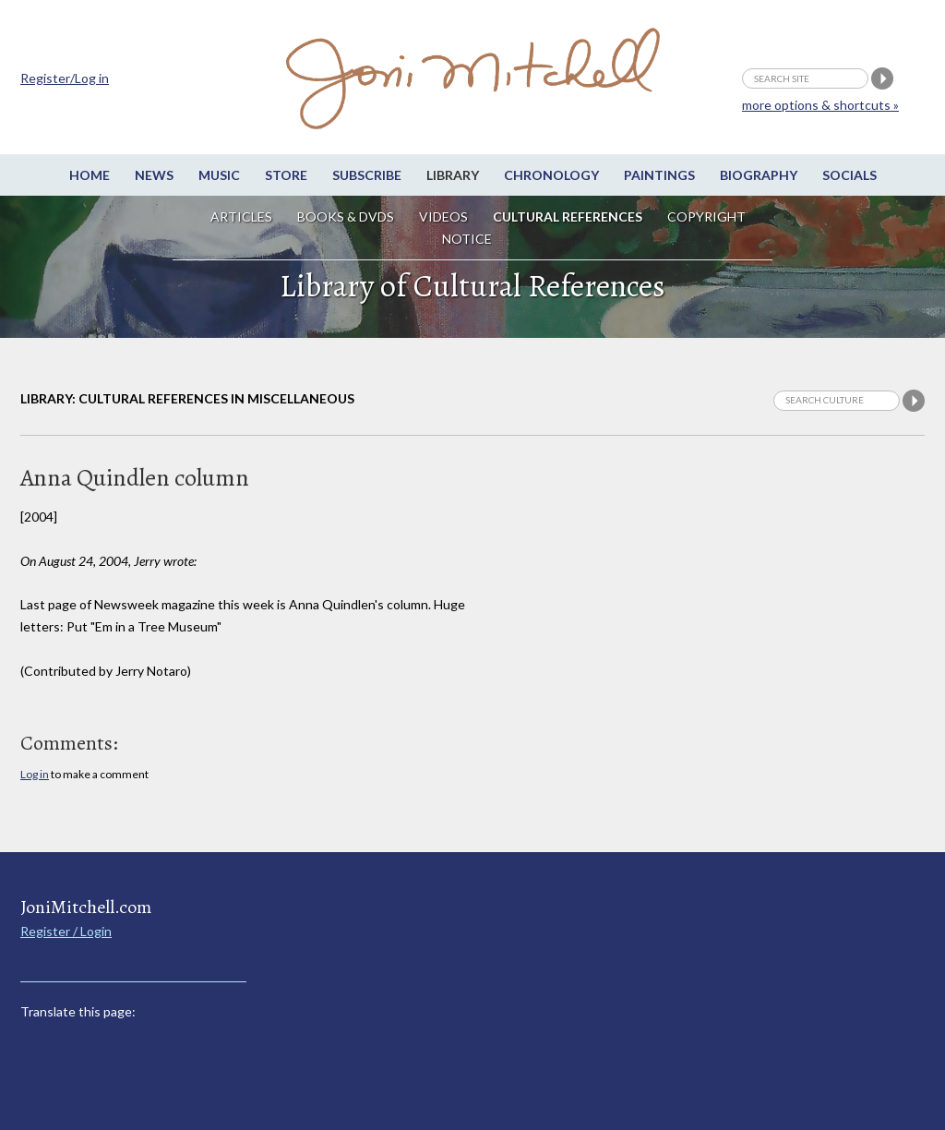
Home (89, 175)
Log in (34, 774)
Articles (241, 216)
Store (286, 175)
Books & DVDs (345, 216)
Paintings (659, 175)
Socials (849, 175)
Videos (443, 216)
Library (452, 175)
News (154, 175)
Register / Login (66, 931)
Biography (758, 175)
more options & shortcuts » (820, 105)
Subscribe (366, 175)
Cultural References (567, 216)
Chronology (551, 175)
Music (219, 175)
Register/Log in (64, 78)
